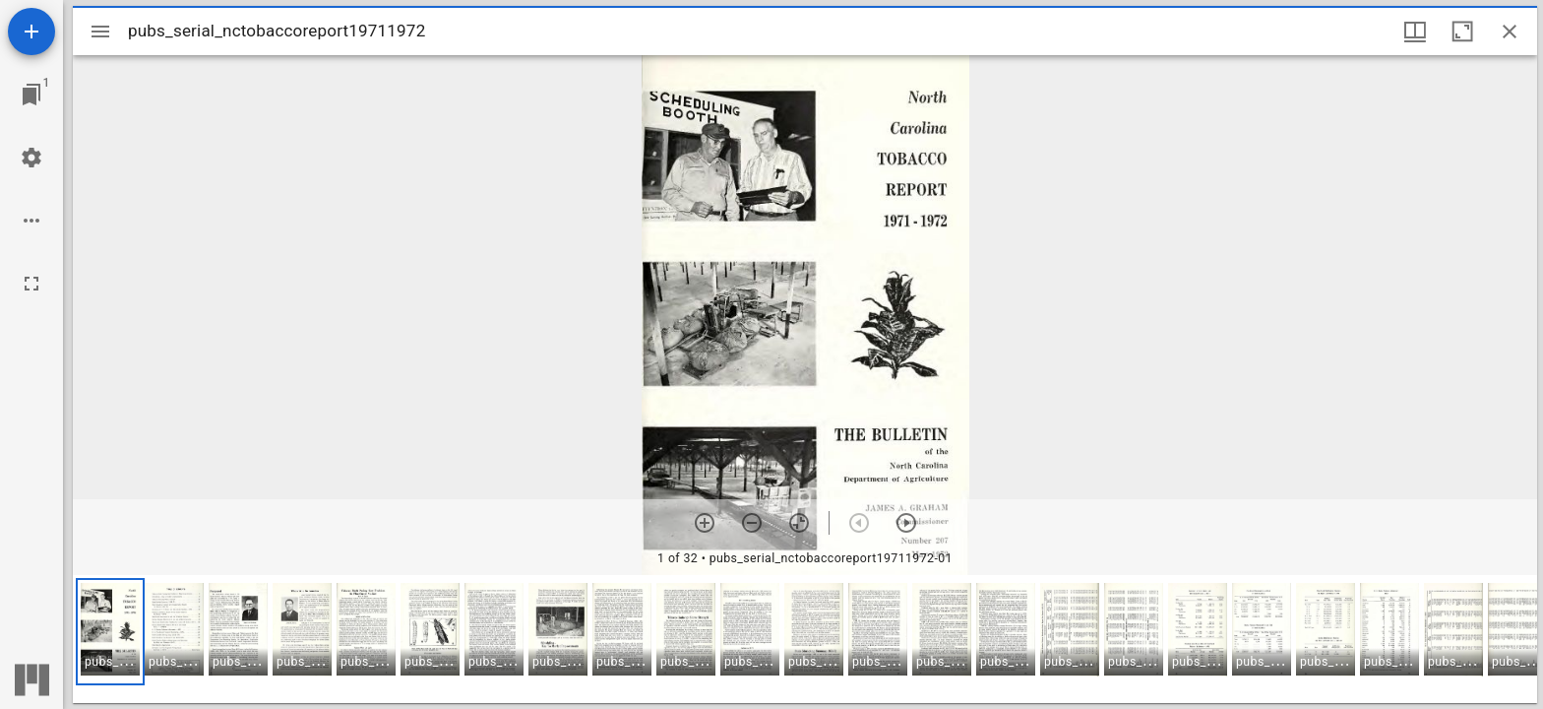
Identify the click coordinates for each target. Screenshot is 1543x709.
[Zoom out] (751, 523)
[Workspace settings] (31, 157)
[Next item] (906, 523)
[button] (110, 631)
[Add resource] (31, 31)
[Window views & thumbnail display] (1415, 31)
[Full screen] (31, 283)
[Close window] (1509, 31)
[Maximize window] (1462, 31)
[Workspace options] (31, 220)
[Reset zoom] (799, 523)
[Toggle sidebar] (100, 31)
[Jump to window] (31, 94)
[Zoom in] (704, 523)
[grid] (805, 639)
